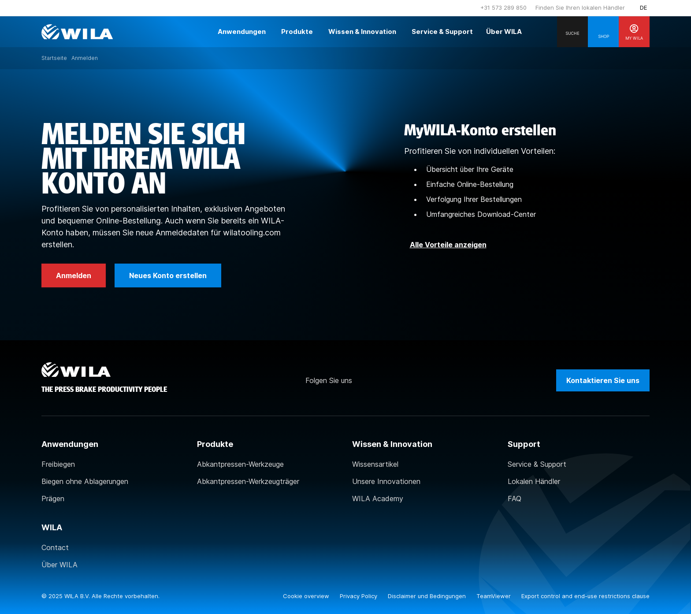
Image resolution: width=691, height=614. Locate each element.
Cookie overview (307, 595)
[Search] (572, 31)
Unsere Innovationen (386, 481)
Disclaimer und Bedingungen (428, 595)
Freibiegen (58, 464)
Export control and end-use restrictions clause (585, 595)
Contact (55, 547)
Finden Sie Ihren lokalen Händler (580, 7)
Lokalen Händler (534, 481)
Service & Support (537, 464)
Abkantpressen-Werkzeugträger (248, 481)
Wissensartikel (375, 464)
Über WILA (59, 564)
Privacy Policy (359, 595)
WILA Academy (377, 498)
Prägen (52, 498)
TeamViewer (494, 595)
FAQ (514, 498)
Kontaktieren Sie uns (602, 380)
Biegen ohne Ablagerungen (84, 481)
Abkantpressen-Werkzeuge (240, 464)
